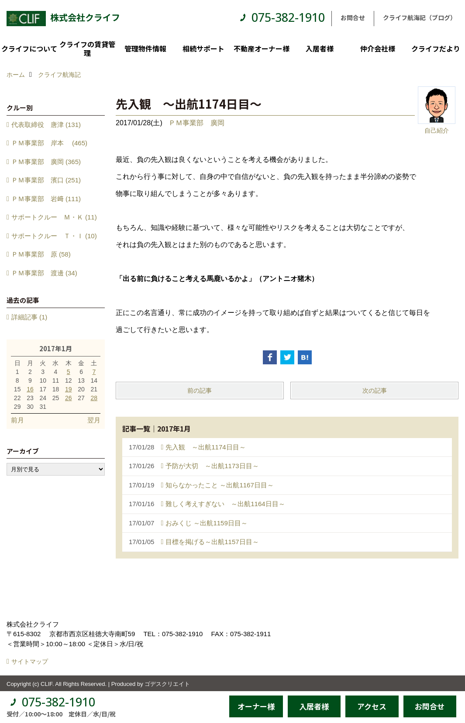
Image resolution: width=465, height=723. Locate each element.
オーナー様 (256, 706)
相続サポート (203, 48)
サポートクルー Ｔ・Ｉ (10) (54, 236)
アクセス (371, 706)
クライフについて (29, 48)
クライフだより (435, 48)
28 (94, 397)
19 (68, 389)
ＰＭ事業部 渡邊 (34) (44, 273)
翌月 (93, 420)
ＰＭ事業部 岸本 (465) (49, 143)
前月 (17, 420)
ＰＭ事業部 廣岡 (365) (46, 161)
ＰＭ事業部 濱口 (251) (46, 180)
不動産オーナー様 (261, 48)
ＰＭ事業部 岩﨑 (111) (46, 198)
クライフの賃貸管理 (87, 48)
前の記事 (199, 390)
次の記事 (374, 390)
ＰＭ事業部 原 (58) (41, 254)
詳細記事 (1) (29, 317)
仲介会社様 (377, 48)
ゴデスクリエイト (167, 684)
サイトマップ (29, 661)
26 (68, 397)
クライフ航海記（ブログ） (419, 17)
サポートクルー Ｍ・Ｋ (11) (54, 217)
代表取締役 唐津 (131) (46, 124)
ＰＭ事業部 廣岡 (196, 123)
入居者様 (320, 48)
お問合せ (353, 17)
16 (30, 389)
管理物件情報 (145, 48)
